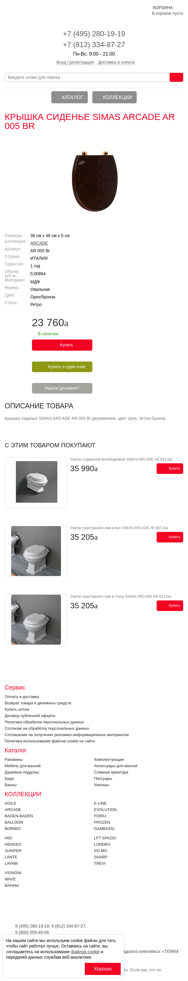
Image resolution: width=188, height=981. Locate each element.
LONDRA (102, 844)
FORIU (100, 816)
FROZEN (102, 822)
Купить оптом (17, 709)
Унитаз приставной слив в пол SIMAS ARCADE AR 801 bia (119, 528)
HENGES (13, 844)
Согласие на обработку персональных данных (47, 728)
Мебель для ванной (23, 766)
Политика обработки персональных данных (44, 722)
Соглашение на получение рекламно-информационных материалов (67, 734)
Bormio (13, 828)
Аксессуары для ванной (116, 766)
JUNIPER (13, 850)
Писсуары (103, 778)
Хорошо (103, 968)
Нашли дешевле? (62, 388)
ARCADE (39, 243)
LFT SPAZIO (105, 838)
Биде (9, 778)
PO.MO (100, 850)
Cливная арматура (111, 772)
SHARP (101, 857)
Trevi (100, 863)
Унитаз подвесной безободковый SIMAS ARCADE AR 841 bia (121, 459)
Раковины (14, 759)
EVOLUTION (105, 809)
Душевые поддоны (22, 772)
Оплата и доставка (22, 696)
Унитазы (101, 785)
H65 (8, 838)
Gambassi (104, 828)
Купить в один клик (66, 366)
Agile (10, 803)
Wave (10, 879)
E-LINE (100, 803)
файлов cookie (85, 951)
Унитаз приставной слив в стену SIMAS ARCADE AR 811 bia (120, 596)
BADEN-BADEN (19, 816)
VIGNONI (13, 872)
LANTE (11, 857)
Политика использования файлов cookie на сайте (50, 741)
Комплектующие (109, 759)
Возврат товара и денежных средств (38, 703)
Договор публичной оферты (30, 715)
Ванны (11, 785)
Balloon (14, 822)
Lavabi (11, 863)
